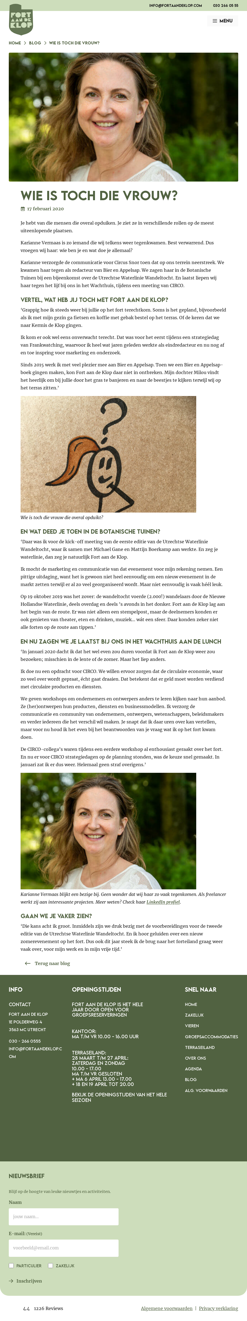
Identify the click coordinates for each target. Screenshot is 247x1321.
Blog (35, 42)
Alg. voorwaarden (206, 1090)
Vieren (192, 1025)
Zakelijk (194, 1014)
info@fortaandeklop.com (175, 5)
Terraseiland (200, 1047)
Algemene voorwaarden (167, 1308)
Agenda (193, 1068)
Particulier (28, 1265)
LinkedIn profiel (163, 902)
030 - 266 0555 (25, 1041)
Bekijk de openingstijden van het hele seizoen (119, 1097)
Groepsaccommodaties (211, 1036)
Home (15, 42)
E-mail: (25, 1234)
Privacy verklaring (218, 1308)
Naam (15, 1202)
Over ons (195, 1058)
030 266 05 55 (225, 5)
